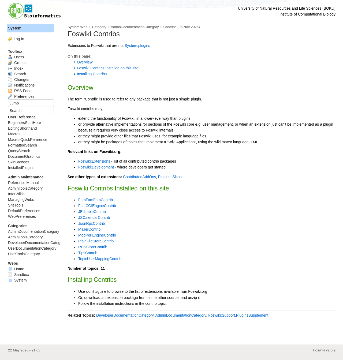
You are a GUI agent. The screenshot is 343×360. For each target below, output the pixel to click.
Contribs (170, 27)
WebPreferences (22, 216)
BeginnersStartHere (24, 123)
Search (17, 74)
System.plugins (137, 45)
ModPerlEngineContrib (97, 235)
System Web (77, 27)
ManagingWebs (21, 199)
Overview (84, 62)
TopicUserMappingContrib (99, 259)
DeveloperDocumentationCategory (125, 315)
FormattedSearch (22, 145)
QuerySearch (19, 151)
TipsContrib (87, 253)
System (14, 28)
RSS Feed (19, 91)
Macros (14, 134)
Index (15, 68)
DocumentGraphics (24, 156)
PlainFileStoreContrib (96, 241)
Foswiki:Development (96, 167)
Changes (18, 79)
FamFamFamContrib (95, 200)
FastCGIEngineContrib (97, 206)
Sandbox (18, 274)
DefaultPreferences (24, 211)
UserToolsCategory (24, 254)
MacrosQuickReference (27, 139)
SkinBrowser (18, 162)
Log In (19, 39)
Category (99, 27)
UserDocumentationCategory (32, 248)
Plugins (164, 177)
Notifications (21, 85)
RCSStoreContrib (92, 247)
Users (16, 57)
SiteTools (15, 205)
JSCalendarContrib (94, 217)
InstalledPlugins (21, 168)
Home (16, 269)
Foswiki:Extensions (94, 161)
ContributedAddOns (139, 177)
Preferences (21, 96)
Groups (17, 63)
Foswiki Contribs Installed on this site (108, 68)
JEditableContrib (92, 211)
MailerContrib (89, 229)
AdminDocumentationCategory (135, 27)
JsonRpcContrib (91, 223)
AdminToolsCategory (25, 188)
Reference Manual (23, 183)
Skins (176, 177)
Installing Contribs (92, 74)
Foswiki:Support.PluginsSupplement (238, 315)
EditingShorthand (22, 128)
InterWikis (16, 194)
